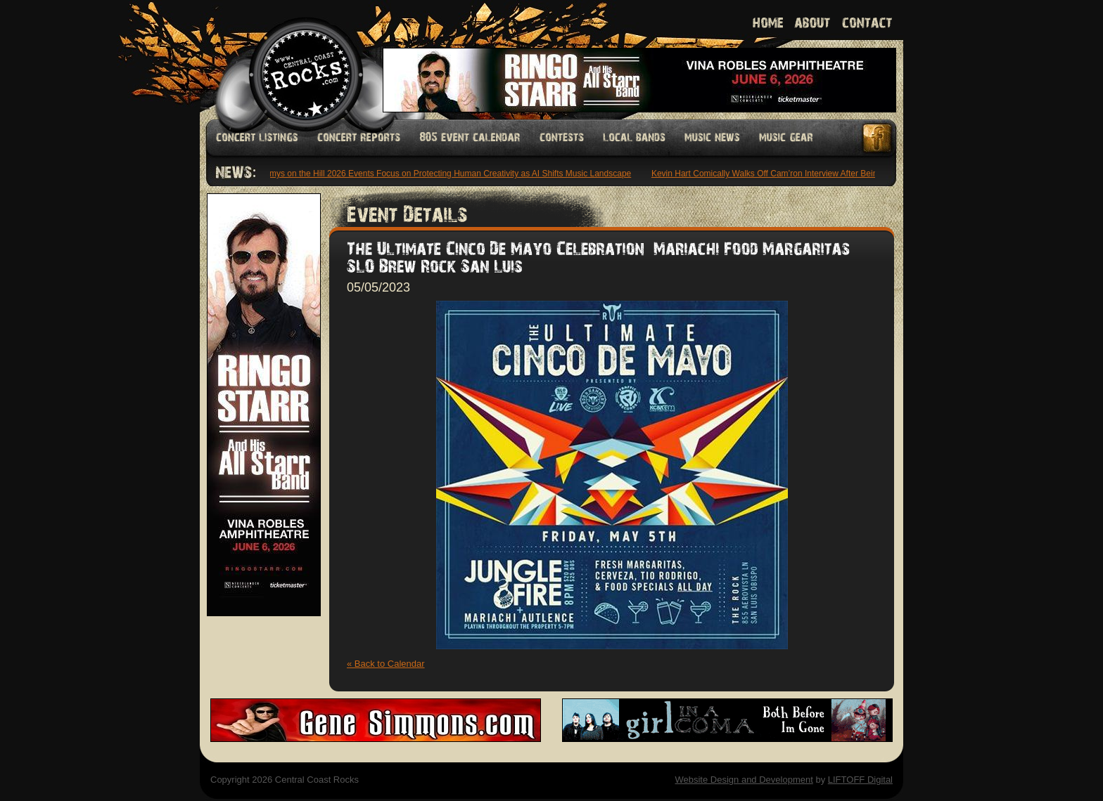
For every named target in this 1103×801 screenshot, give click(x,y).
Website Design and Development (743, 779)
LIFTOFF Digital (860, 779)
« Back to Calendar (386, 663)
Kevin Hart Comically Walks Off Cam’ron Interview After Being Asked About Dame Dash (816, 173)
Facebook (878, 138)
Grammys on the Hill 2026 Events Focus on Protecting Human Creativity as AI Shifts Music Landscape (441, 173)
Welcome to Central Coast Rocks (289, 59)
